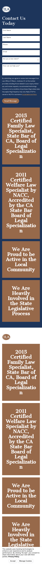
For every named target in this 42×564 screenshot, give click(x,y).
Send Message (10, 101)
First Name (7, 30)
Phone (5, 44)
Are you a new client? (11, 59)
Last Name (7, 37)
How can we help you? (11, 66)
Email (5, 52)
